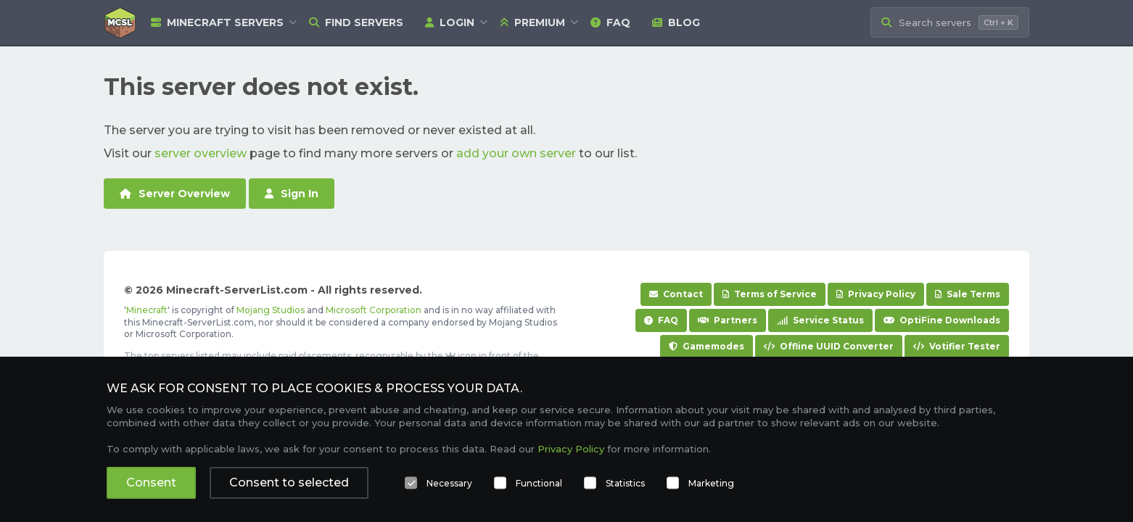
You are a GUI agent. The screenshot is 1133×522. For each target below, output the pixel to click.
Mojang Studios (270, 309)
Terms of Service (769, 294)
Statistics (625, 483)
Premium (532, 22)
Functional (539, 483)
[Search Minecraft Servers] (949, 22)
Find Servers (356, 22)
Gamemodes (706, 346)
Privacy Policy (875, 294)
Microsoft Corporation (373, 309)
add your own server (516, 153)
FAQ (610, 22)
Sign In (291, 193)
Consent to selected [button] (289, 482)
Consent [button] (151, 482)
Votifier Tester (956, 346)
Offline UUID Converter (829, 346)
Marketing (711, 483)
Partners (727, 320)
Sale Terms (967, 294)
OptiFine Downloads (941, 320)
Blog (676, 22)
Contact (676, 294)
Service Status (820, 320)
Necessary (449, 483)
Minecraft (147, 309)
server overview (200, 153)
